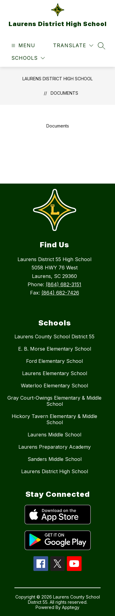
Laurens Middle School (54, 435)
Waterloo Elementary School (54, 385)
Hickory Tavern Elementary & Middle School (54, 419)
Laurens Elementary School (54, 373)
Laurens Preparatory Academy (54, 447)
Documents (64, 93)
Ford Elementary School (54, 361)
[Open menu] (22, 45)
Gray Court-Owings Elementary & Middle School (54, 401)
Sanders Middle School (55, 459)
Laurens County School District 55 (54, 336)
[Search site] (101, 45)
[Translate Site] (73, 45)
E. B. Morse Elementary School (54, 349)
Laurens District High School (57, 78)
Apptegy (70, 607)
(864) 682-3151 (63, 284)
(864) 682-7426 (60, 293)
